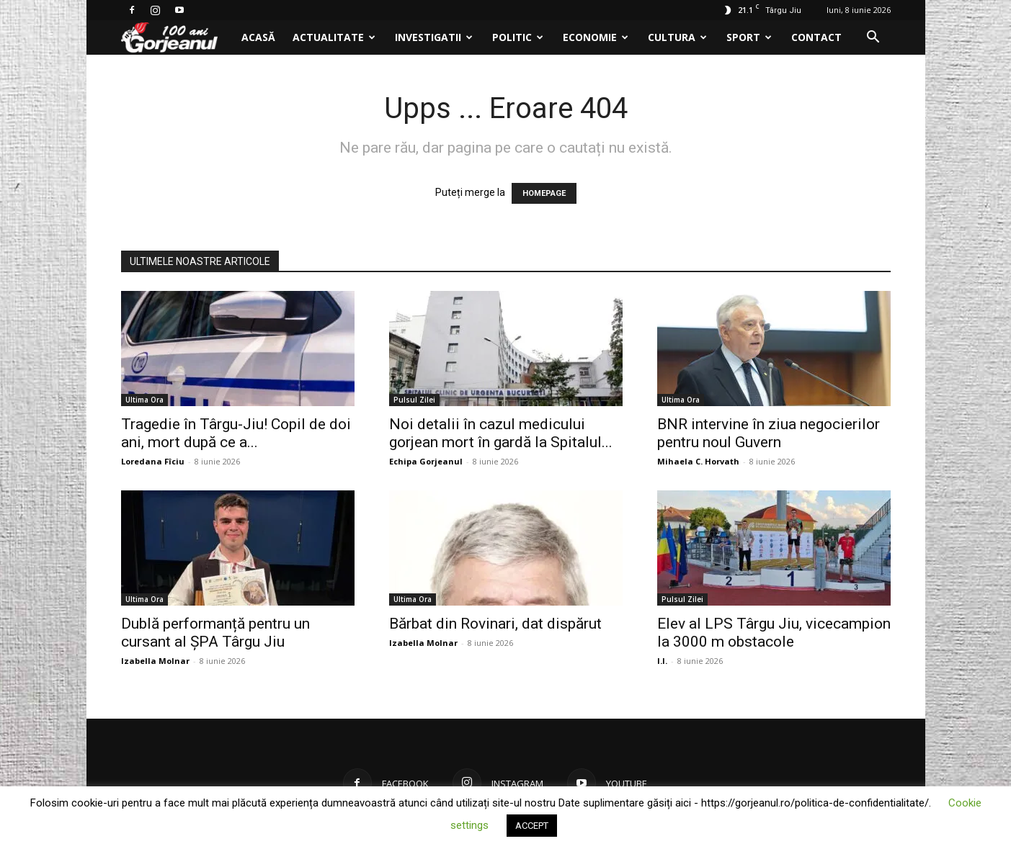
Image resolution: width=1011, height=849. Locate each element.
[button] (873, 38)
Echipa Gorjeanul (426, 461)
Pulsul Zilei (414, 400)
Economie (595, 37)
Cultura (677, 37)
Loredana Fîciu (152, 461)
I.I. (662, 660)
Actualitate (334, 37)
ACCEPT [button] (531, 825)
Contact (816, 37)
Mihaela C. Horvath (698, 461)
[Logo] (177, 37)
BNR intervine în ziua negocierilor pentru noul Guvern (768, 433)
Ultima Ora (144, 400)
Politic (517, 37)
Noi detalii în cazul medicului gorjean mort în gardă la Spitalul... (501, 433)
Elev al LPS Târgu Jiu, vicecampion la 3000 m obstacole (774, 632)
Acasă (258, 37)
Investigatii (434, 37)
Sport (749, 37)
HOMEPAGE (544, 193)
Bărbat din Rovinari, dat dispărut (495, 623)
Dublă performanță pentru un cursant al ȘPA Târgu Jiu (215, 632)
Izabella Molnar (155, 660)
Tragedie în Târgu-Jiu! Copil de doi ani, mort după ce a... (236, 433)
